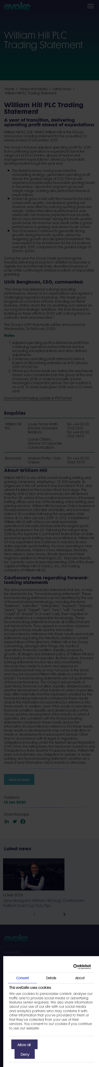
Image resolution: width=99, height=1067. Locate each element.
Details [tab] (51, 977)
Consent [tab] (22, 977)
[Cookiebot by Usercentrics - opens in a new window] (73, 966)
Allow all (24, 1044)
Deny (25, 1054)
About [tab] (79, 977)
